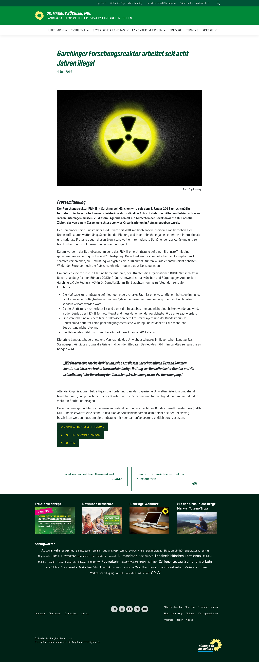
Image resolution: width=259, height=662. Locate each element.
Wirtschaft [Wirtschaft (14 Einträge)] (143, 573)
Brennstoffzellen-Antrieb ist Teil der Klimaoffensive (167, 479)
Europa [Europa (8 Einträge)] (205, 550)
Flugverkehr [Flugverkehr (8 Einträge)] (44, 556)
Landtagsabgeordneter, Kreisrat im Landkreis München (89, 18)
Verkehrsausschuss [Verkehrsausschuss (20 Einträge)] (196, 567)
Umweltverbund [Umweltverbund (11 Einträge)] (174, 567)
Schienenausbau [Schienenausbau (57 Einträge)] (171, 561)
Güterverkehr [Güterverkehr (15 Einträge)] (99, 556)
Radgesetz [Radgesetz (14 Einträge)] (94, 561)
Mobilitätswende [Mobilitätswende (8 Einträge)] (46, 561)
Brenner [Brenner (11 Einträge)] (97, 550)
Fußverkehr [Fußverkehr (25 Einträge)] (68, 556)
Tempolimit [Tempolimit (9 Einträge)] (141, 567)
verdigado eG (92, 642)
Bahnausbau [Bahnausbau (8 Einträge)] (68, 550)
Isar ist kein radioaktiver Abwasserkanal (92, 476)
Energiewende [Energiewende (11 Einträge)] (192, 550)
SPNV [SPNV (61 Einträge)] (55, 567)
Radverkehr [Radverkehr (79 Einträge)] (110, 561)
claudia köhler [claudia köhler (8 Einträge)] (110, 550)
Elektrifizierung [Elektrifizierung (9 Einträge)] (154, 550)
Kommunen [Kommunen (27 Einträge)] (146, 556)
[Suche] (213, 3)
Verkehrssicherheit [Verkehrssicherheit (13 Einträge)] (126, 573)
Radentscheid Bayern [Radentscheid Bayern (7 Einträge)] (75, 561)
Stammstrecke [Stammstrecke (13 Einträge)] (69, 567)
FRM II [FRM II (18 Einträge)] (56, 556)
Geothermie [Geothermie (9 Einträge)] (83, 556)
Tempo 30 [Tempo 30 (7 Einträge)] (129, 567)
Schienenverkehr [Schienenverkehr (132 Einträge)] (198, 561)
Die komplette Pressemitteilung (82, 426)
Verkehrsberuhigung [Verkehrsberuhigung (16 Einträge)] (102, 573)
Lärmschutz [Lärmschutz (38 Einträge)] (193, 556)
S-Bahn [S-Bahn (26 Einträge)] (152, 562)
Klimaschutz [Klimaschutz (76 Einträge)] (127, 555)
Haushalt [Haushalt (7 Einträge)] (112, 556)
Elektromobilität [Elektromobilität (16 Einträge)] (173, 550)
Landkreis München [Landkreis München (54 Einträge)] (169, 556)
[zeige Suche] (218, 3)
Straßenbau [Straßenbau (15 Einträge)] (85, 567)
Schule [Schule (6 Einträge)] (46, 567)
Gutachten (68, 443)
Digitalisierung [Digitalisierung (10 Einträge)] (136, 550)
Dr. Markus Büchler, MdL (69, 13)
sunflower (60, 642)
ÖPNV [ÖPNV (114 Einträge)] (155, 572)
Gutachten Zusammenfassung (80, 434)
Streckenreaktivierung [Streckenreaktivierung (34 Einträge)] (107, 567)
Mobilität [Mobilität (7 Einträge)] (207, 556)
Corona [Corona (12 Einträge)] (123, 550)
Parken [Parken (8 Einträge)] (60, 561)
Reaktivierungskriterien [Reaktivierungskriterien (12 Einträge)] (134, 561)
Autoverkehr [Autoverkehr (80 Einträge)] (50, 550)
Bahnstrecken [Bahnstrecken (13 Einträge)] (83, 550)
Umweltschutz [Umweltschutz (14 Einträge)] (157, 567)
